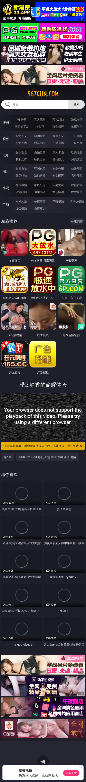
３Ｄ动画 (77, 136)
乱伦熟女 (58, 159)
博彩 (6, 122)
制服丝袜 (21, 159)
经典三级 (40, 159)
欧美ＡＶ (58, 136)
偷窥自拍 (21, 169)
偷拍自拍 (40, 152)
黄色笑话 (58, 192)
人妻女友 (58, 185)
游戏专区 (77, 119)
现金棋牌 (58, 126)
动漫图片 (77, 169)
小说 (6, 188)
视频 (6, 139)
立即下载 (71, 773)
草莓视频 (58, 201)
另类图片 (77, 175)
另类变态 (77, 159)
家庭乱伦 (40, 185)
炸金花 (40, 126)
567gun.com (43, 94)
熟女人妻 (21, 143)
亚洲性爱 (21, 152)
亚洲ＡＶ (21, 136)
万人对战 (58, 119)
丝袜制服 (40, 143)
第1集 (7, 457)
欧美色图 (58, 169)
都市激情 (21, 185)
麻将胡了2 (21, 126)
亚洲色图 (40, 169)
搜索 (76, 104)
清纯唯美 (40, 175)
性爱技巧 (77, 192)
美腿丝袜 (21, 175)
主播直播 (58, 143)
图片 (6, 171)
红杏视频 (21, 208)
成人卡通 (58, 152)
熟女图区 (58, 175)
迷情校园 (21, 192)
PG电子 (21, 119)
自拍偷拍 (40, 136)
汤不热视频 (77, 201)
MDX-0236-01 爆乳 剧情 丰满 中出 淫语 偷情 (47, 457)
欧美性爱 (77, 152)
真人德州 (40, 119)
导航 (6, 204)
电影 (6, 155)
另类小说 (40, 192)
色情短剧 (40, 208)
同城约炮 (21, 201)
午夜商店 (40, 201)
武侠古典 (77, 185)
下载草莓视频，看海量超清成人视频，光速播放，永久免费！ (43, 445)
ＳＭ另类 (77, 143)
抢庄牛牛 (77, 126)
